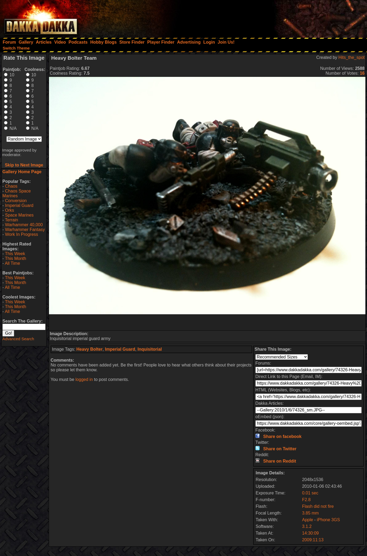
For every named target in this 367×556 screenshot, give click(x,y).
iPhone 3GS (328, 519)
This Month (15, 258)
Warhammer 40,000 (24, 224)
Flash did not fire (318, 506)
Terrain (11, 220)
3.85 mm (310, 513)
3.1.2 (307, 526)
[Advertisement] (295, 17)
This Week (15, 253)
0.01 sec (310, 493)
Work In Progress (21, 234)
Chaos (11, 186)
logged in (84, 379)
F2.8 (306, 499)
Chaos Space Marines (16, 193)
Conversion (16, 200)
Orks (9, 210)
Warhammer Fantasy (25, 229)
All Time (12, 263)
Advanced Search (18, 338)
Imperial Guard (19, 205)
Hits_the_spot (351, 57)
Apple (307, 519)
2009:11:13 (312, 540)
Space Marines (19, 215)
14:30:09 (310, 533)
